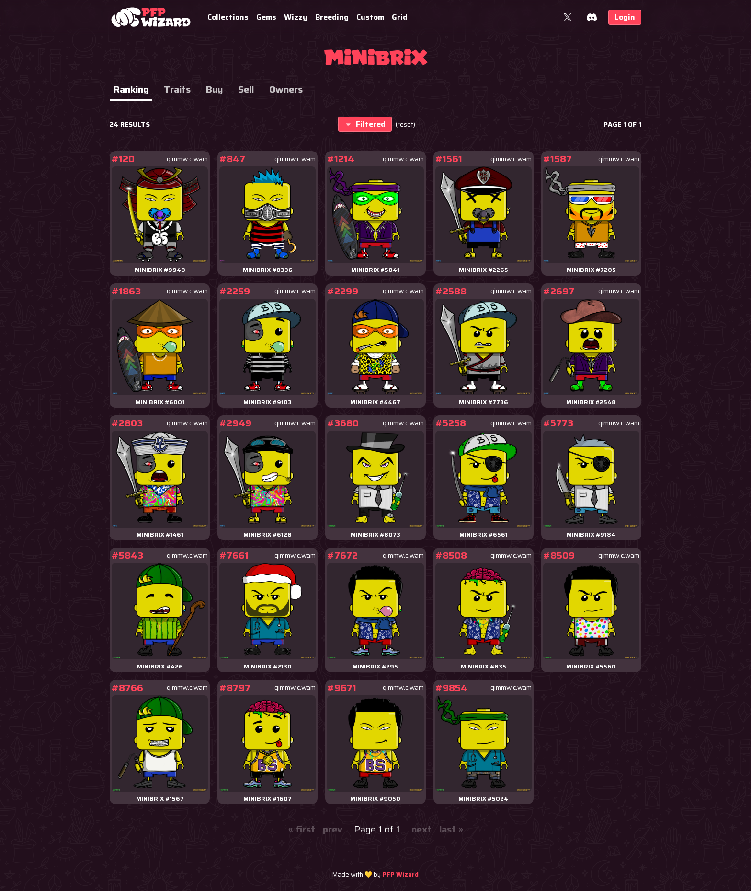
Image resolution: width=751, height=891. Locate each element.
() (405, 124)
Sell (246, 89)
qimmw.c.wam (187, 159)
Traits (177, 89)
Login (624, 17)
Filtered (365, 124)
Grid (400, 17)
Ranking (131, 89)
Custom (370, 17)
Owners (286, 89)
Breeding (332, 17)
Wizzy (295, 17)
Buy (214, 89)
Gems (266, 17)
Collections (228, 17)
